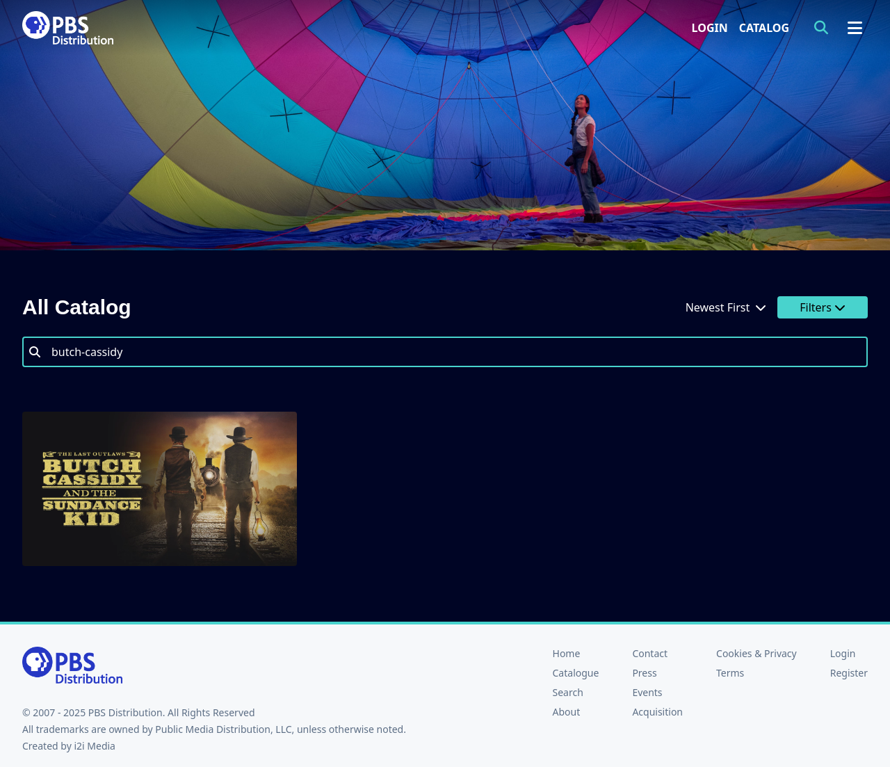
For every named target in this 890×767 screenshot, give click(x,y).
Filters (823, 307)
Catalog (764, 27)
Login (710, 27)
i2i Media (94, 745)
